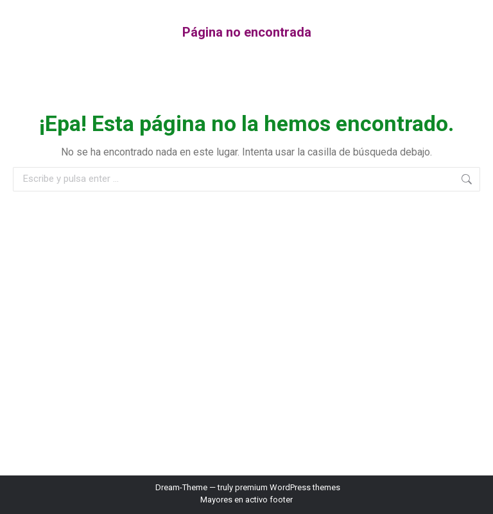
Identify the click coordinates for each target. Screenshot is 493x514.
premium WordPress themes (287, 487)
